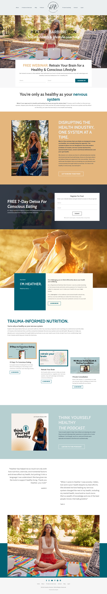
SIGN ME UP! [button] (82, 80)
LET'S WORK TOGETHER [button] (71, 174)
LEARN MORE (15, 372)
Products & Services (27, 7)
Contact (76, 7)
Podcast (42, 7)
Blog (36, 7)
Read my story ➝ (25, 289)
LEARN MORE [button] (54, 304)
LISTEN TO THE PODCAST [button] (72, 447)
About (17, 7)
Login (82, 7)
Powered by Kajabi (53, 590)
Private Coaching (66, 7)
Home (38, 584)
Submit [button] (77, 214)
